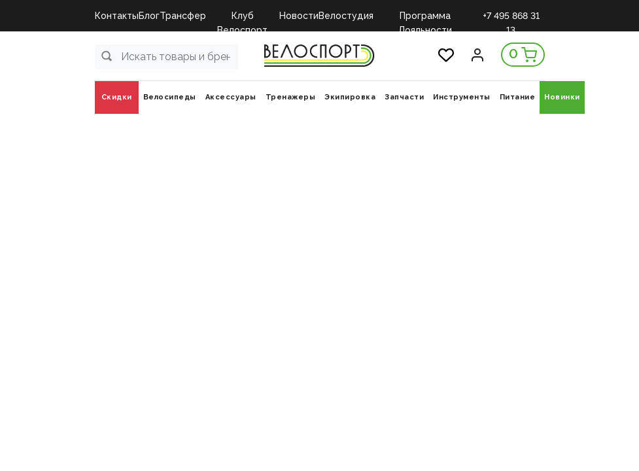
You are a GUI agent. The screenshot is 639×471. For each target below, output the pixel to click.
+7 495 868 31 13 (511, 16)
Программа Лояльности (425, 16)
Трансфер (183, 15)
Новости (299, 15)
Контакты (117, 15)
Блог (149, 15)
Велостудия (346, 15)
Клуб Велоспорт (242, 16)
